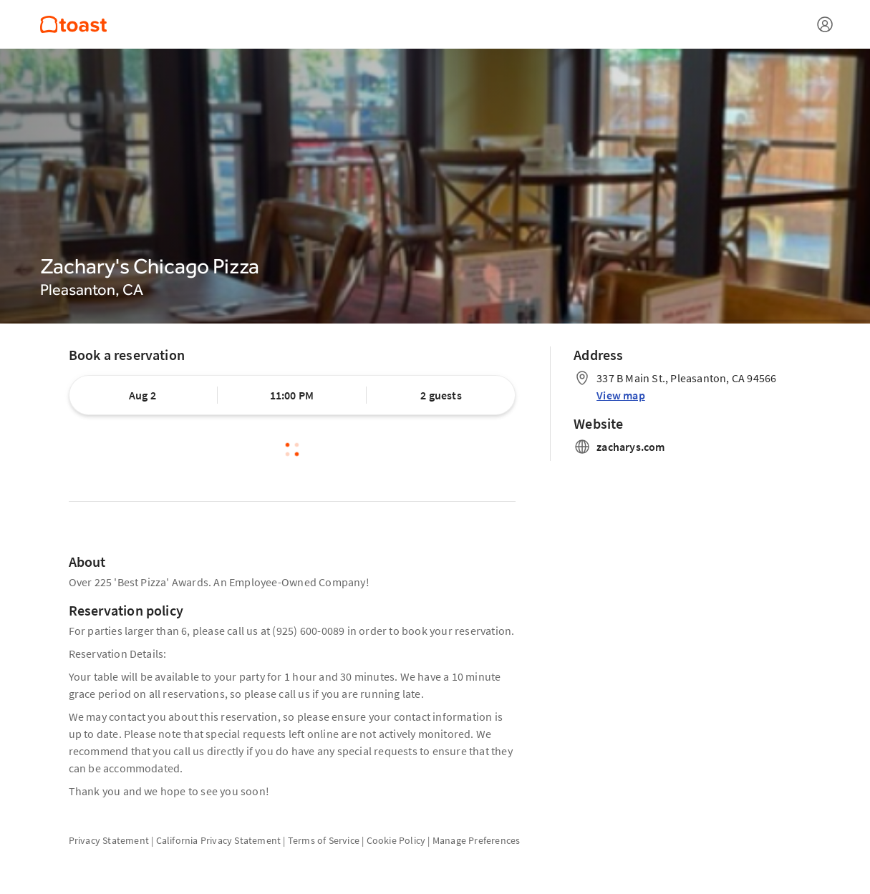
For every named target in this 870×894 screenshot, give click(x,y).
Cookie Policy (396, 840)
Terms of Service (323, 840)
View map (620, 395)
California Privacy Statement (218, 840)
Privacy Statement (109, 840)
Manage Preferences (476, 840)
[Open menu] (825, 24)
